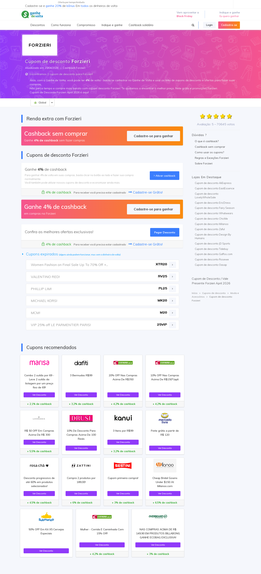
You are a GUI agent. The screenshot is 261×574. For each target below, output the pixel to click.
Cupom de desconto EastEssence (214, 188)
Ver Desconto (39, 394)
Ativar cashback (164, 175)
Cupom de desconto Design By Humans (213, 236)
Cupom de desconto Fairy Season (215, 207)
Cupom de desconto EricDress (213, 202)
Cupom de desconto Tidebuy (211, 248)
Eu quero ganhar (229, 16)
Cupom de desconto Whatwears (214, 213)
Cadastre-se (229, 24)
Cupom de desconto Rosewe (212, 259)
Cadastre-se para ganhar (153, 136)
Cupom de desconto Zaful (210, 229)
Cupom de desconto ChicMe (211, 218)
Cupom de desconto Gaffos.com (213, 254)
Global (40, 102)
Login (209, 24)
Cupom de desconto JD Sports (212, 243)
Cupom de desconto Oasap (211, 264)
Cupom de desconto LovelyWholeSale (206, 195)
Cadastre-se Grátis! (145, 192)
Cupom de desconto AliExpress (213, 182)
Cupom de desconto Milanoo (211, 224)
